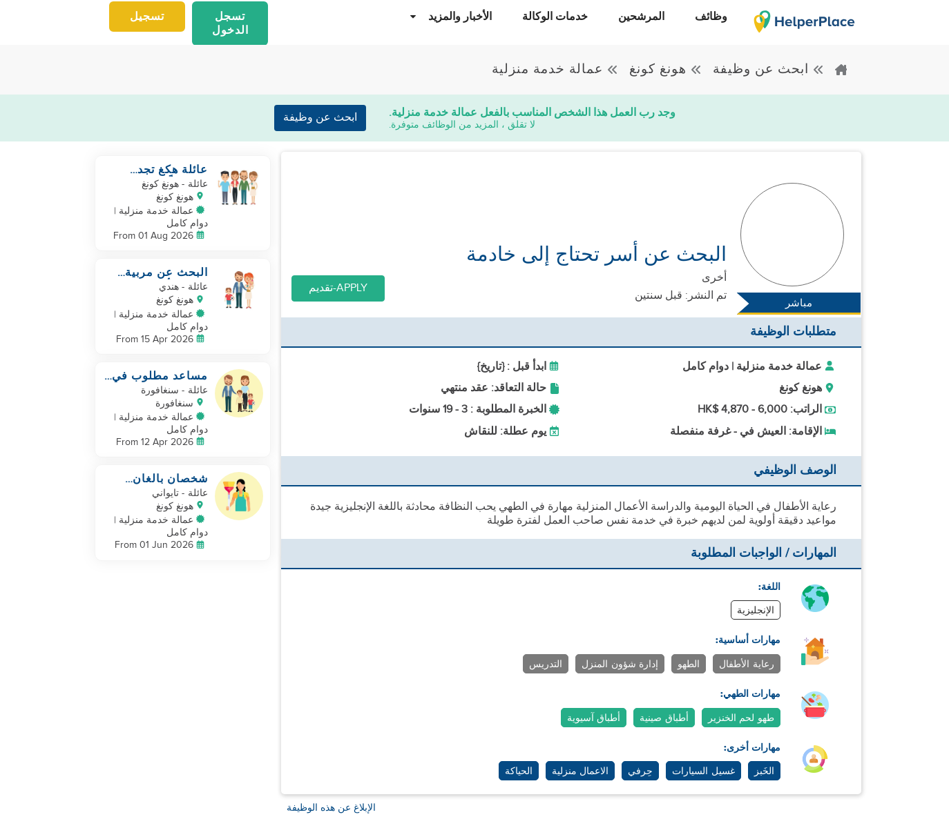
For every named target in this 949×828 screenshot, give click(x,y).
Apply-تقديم (338, 288)
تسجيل (147, 16)
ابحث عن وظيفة (769, 69)
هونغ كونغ (665, 69)
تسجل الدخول (230, 23)
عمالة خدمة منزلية (555, 69)
